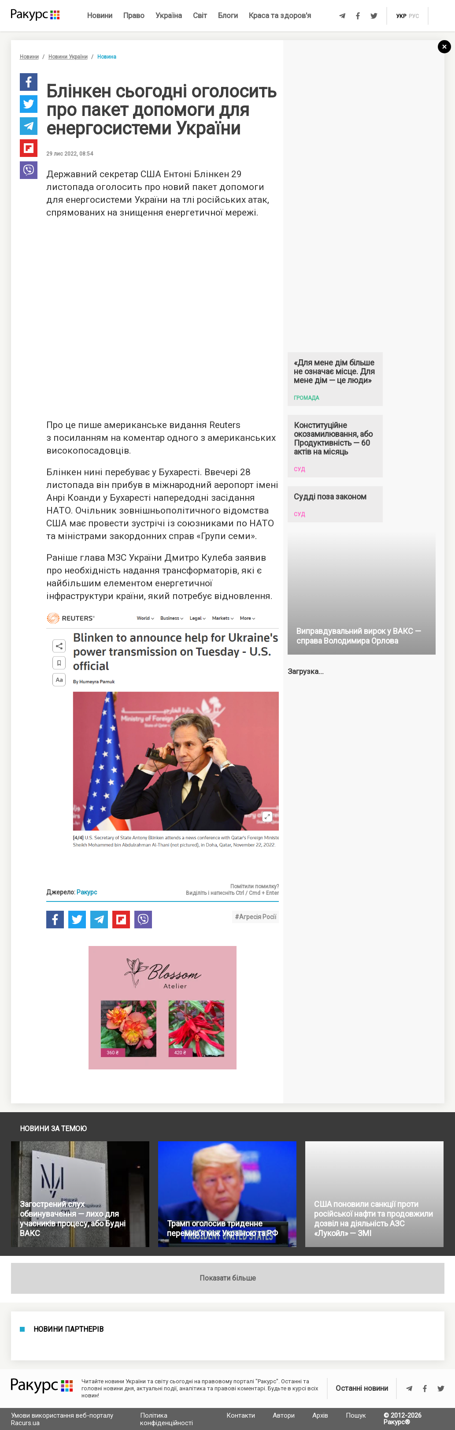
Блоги (228, 15)
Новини (99, 15)
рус (414, 16)
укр (401, 16)
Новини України (68, 57)
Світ (200, 15)
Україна (168, 15)
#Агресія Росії (255, 916)
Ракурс (87, 892)
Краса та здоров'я (280, 15)
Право (133, 15)
